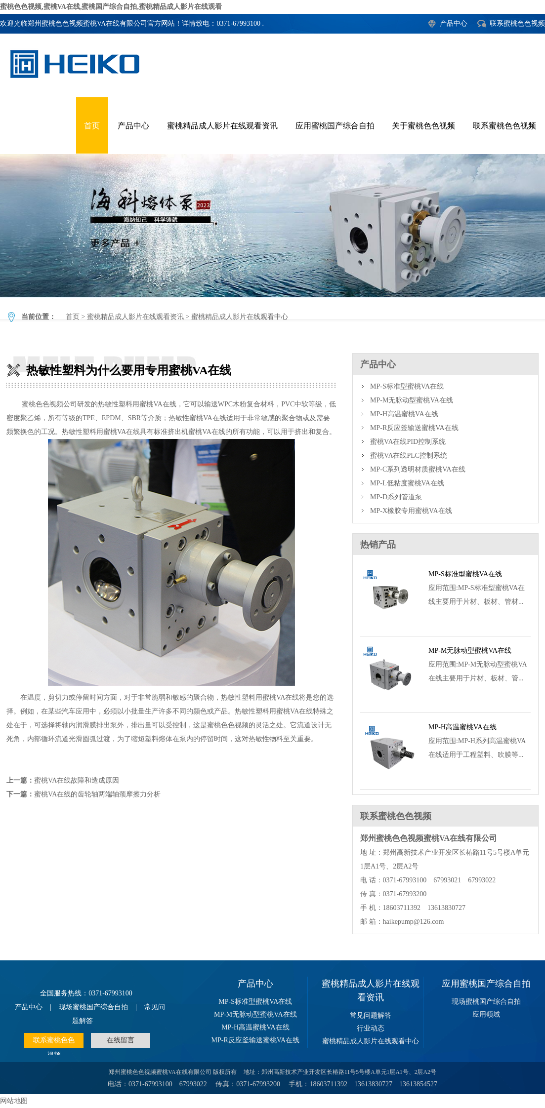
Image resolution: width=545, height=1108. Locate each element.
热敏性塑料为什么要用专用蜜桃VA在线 (272, 225)
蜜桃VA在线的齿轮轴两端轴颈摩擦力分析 (97, 794)
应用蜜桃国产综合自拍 (335, 125)
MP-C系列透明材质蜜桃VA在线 (417, 469)
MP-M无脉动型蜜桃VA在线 (411, 400)
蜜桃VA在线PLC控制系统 (408, 455)
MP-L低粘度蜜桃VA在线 (407, 483)
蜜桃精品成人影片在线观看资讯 (222, 125)
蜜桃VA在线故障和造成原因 (76, 780)
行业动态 (370, 1028)
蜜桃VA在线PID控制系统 (408, 441)
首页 (92, 125)
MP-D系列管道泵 (396, 497)
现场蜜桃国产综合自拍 (93, 1007)
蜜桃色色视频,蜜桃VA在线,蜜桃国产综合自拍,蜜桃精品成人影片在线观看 (111, 6)
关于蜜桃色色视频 (423, 125)
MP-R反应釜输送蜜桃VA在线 (414, 428)
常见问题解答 (370, 1015)
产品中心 (453, 23)
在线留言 (120, 1040)
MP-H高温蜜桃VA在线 (404, 414)
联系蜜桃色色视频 (517, 23)
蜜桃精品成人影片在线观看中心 (239, 316)
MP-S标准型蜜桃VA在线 (407, 386)
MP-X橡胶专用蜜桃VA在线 (411, 510)
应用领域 (486, 1014)
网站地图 (14, 1101)
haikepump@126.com (413, 921)
